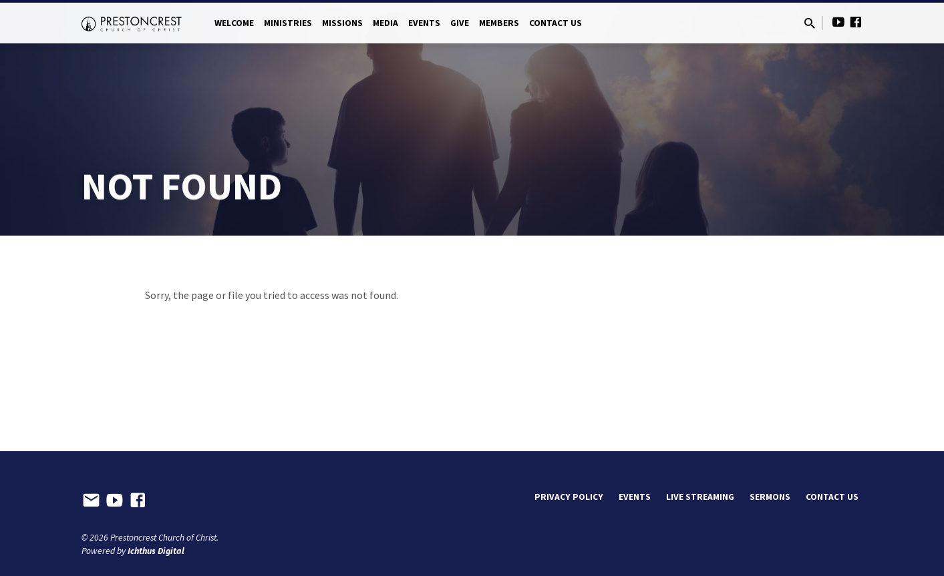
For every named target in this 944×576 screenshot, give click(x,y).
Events (424, 23)
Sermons (770, 497)
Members (499, 23)
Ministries (288, 23)
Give (459, 23)
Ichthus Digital (156, 551)
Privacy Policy (568, 497)
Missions (342, 23)
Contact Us (555, 23)
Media (385, 23)
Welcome (234, 23)
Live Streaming (700, 497)
